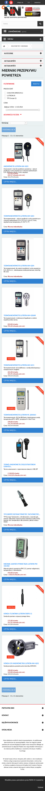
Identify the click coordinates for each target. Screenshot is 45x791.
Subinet (40, 787)
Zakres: (6, 107)
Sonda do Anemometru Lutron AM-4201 (21, 663)
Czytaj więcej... (10, 182)
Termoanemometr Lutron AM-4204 (19, 266)
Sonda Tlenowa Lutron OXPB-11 (18, 614)
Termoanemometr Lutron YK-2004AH (20, 415)
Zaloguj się (20, 2)
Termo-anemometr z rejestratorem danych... (19, 465)
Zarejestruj (37, 2)
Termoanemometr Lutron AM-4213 (19, 365)
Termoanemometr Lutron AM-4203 (19, 216)
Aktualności (10, 61)
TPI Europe (11, 98)
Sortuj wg (5, 123)
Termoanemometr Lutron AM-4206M (20, 315)
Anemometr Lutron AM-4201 (16, 166)
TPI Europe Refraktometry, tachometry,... (22, 514)
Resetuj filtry (36, 84)
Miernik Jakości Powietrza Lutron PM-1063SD (21, 565)
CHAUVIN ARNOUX (15, 93)
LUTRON (11, 95)
